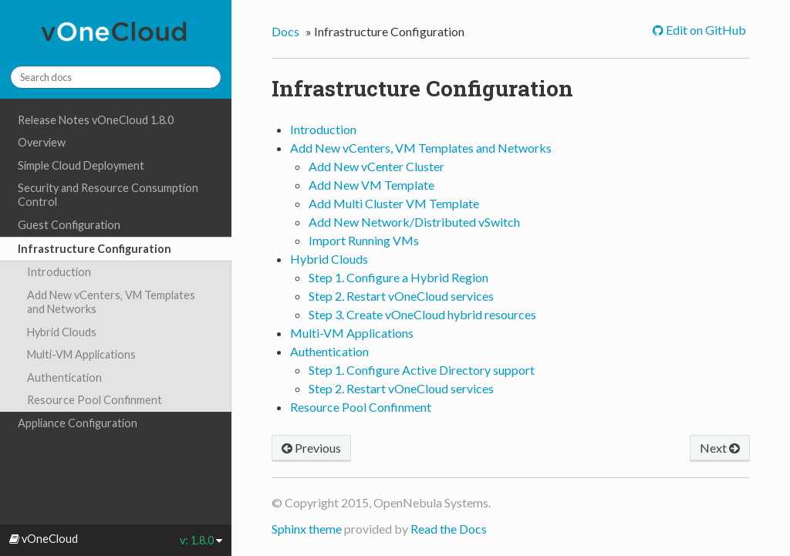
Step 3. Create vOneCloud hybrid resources (422, 314)
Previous (311, 447)
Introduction (59, 271)
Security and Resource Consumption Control (108, 194)
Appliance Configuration (77, 423)
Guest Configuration (69, 224)
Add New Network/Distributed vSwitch (414, 221)
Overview (42, 142)
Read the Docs (448, 528)
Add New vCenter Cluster (376, 166)
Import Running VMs (364, 240)
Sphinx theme (307, 528)
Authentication (64, 377)
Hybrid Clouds (61, 332)
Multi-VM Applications (81, 354)
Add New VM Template (371, 184)
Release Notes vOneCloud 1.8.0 (96, 119)
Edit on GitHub (704, 29)
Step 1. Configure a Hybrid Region (398, 277)
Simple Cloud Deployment (81, 165)
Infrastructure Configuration (94, 248)
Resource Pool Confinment (94, 399)
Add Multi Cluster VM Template (394, 203)
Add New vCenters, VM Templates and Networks (111, 301)
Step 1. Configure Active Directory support (422, 369)
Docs (285, 31)
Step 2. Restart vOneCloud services (401, 295)
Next (720, 447)
